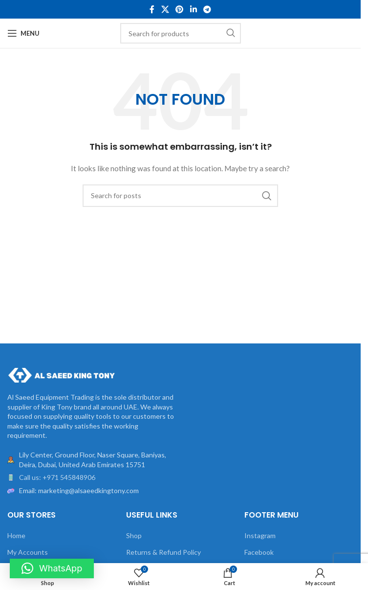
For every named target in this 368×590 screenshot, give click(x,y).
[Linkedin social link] (193, 9)
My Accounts (27, 552)
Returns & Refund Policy (163, 552)
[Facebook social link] (152, 9)
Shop (134, 535)
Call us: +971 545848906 (57, 477)
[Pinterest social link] (180, 9)
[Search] (180, 33)
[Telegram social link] (207, 9)
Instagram (260, 535)
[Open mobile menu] (23, 33)
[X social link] (165, 9)
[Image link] (61, 374)
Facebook (259, 552)
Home (16, 535)
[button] (52, 568)
